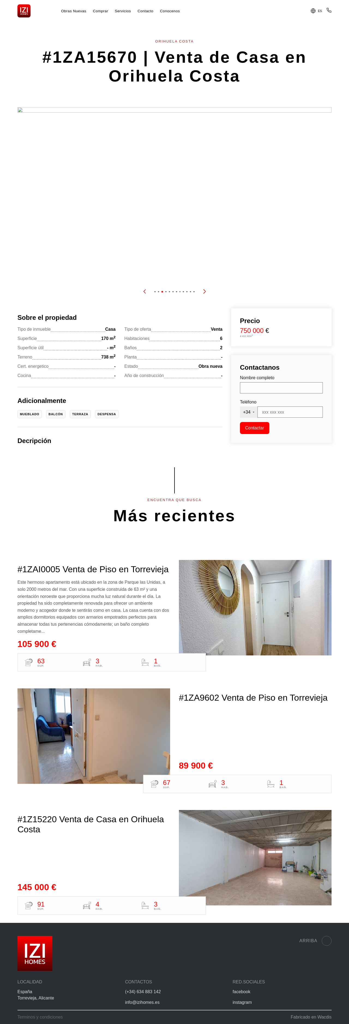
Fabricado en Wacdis (311, 1017)
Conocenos (170, 11)
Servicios (123, 11)
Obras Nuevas (73, 11)
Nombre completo (257, 377)
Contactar (254, 428)
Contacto (145, 11)
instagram (242, 1002)
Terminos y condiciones (40, 1017)
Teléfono (248, 402)
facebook (241, 991)
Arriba (315, 941)
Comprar (100, 11)
